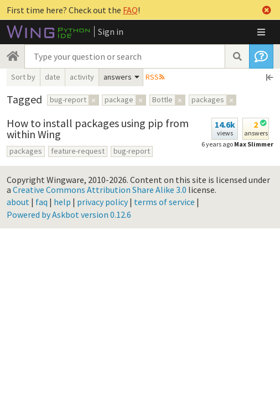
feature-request (78, 151)
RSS (152, 77)
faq (41, 201)
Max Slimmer (253, 144)
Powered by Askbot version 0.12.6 (69, 214)
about (18, 201)
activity (82, 77)
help (62, 201)
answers (117, 77)
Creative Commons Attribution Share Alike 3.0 (99, 189)
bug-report (131, 151)
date (52, 77)
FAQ (130, 9)
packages (25, 151)
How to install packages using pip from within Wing (98, 128)
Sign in (110, 31)
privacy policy (102, 201)
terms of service (164, 201)
